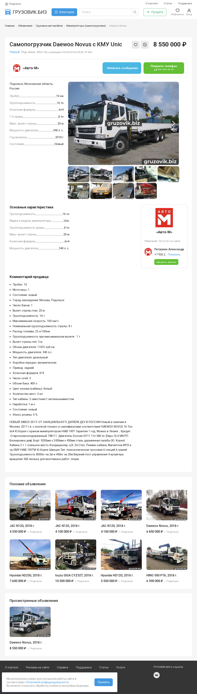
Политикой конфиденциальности (47, 682)
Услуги (120, 667)
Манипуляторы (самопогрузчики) (86, 25)
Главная (9, 25)
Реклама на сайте (37, 667)
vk (157, 675)
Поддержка (185, 3)
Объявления (25, 25)
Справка (62, 667)
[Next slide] (173, 123)
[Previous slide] (74, 123)
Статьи (168, 3)
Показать (174, 254)
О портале (151, 3)
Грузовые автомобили (49, 25)
